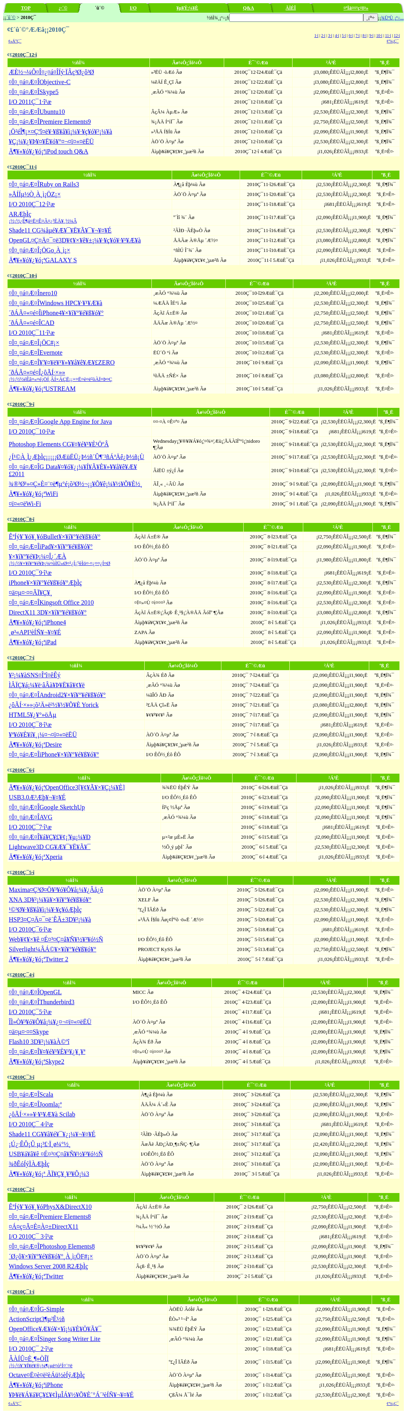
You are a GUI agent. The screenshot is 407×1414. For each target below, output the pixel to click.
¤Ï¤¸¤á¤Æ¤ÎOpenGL (35, 992)
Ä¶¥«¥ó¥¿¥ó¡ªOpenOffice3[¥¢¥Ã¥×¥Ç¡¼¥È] (67, 787)
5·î (344, 35)
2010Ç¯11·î (24, 167)
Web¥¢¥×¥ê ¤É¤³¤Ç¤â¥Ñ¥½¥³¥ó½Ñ (56, 939)
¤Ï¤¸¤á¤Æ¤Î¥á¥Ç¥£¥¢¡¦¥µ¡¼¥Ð (50, 837)
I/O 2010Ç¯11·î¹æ (31, 332)
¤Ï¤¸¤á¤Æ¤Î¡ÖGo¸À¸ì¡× (39, 250)
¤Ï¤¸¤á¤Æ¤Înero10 (33, 293)
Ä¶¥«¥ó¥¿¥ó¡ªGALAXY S (43, 260)
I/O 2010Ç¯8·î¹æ (30, 724)
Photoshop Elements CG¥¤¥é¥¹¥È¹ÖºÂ (59, 444)
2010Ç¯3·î (23, 1077)
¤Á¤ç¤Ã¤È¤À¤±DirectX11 (43, 1226)
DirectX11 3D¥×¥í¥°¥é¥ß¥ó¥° (48, 612)
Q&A (248, 8)
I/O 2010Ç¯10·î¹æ (32, 431)
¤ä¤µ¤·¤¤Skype (28, 1031)
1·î (316, 35)
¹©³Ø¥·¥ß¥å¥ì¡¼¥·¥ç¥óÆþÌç (45, 909)
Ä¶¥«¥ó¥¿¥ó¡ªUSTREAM (42, 388)
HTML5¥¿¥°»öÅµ (32, 714)
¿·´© (62, 8)
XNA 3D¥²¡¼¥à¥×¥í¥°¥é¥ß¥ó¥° (50, 899)
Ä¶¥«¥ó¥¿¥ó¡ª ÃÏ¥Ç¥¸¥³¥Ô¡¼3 (49, 1173)
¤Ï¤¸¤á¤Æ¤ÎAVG (30, 817)
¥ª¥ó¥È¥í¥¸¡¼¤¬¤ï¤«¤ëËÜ (43, 734)
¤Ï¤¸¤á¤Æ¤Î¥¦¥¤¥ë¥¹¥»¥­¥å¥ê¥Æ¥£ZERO (62, 362)
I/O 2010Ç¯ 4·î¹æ (31, 1124)
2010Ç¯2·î (23, 1189)
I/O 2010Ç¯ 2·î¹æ (31, 1348)
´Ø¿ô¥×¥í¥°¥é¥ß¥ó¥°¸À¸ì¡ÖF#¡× (51, 1256)
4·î (337, 35)
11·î (388, 35)
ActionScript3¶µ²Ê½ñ (37, 1319)
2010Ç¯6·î (23, 770)
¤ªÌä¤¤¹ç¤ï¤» (355, 8)
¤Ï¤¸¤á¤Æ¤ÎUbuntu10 (37, 111)
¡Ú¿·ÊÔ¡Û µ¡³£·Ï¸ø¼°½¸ (40, 1144)
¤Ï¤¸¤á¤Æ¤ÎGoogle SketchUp (47, 807)
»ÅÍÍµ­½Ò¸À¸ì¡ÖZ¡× (35, 194)
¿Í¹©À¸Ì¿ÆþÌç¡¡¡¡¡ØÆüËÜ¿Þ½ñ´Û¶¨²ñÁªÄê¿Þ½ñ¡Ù (76, 456)
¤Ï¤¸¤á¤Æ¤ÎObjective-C (40, 82)
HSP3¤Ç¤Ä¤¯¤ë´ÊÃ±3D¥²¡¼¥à (50, 919)
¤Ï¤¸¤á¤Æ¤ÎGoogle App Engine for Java (60, 421)
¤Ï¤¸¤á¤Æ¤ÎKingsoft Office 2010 (51, 602)
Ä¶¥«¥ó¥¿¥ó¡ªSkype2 (36, 1061)
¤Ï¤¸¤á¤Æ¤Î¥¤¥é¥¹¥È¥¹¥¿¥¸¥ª (47, 1051)
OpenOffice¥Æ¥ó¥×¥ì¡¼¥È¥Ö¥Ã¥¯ (55, 1329)
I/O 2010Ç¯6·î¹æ (30, 929)
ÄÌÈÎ (291, 8)
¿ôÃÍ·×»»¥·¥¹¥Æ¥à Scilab (42, 1114)
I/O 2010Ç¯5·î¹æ (30, 1012)
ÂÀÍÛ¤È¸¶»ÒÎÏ (40, 1361)
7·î (358, 35)
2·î (323, 35)
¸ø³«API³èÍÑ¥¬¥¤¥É (35, 632)
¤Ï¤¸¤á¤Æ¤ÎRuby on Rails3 (44, 184)
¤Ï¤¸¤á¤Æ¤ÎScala (31, 1094)
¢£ (9, 55)
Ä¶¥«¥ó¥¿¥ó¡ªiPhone (36, 1384)
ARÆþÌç (43, 217)
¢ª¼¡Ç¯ (393, 41)
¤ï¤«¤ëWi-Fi (25, 503)
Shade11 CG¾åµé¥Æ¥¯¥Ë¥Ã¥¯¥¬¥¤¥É (60, 230)
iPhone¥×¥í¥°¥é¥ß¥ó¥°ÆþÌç (45, 582)
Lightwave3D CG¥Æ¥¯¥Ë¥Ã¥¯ (50, 846)
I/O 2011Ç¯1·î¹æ (30, 101)
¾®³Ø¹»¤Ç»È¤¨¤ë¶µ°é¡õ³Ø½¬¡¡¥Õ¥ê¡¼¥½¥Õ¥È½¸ (75, 483)
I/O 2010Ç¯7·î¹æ (30, 827)
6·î (351, 35)
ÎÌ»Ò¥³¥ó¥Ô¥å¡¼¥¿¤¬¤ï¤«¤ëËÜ (50, 1021)
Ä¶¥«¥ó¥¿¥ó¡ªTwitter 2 (38, 959)
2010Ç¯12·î (24, 55)
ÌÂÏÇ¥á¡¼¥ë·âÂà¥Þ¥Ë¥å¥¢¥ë (47, 685)
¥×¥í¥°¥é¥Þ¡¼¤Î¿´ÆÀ (59, 559)
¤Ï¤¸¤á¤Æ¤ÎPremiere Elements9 (50, 121)
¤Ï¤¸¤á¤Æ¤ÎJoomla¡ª (35, 1104)
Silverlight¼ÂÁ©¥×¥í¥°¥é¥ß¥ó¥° (52, 949)
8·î (364, 35)
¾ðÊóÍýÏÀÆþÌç (29, 1163)
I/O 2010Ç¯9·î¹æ (30, 572)
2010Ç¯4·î (23, 975)
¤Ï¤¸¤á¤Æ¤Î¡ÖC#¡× (34, 342)
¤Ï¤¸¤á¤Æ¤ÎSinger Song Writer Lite (55, 1338)
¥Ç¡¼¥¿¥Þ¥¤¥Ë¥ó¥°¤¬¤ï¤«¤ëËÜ (51, 141)
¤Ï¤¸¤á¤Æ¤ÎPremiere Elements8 (50, 1216)
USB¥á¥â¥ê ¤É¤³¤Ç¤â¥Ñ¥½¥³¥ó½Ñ (56, 1154)
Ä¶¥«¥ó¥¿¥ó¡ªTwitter (36, 1276)
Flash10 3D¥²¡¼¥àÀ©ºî (39, 1041)
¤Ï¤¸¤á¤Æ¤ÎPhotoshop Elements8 (52, 1246)
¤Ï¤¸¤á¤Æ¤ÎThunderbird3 (41, 1002)
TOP (26, 8)
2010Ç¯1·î (23, 1292)
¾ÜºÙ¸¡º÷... (392, 18)
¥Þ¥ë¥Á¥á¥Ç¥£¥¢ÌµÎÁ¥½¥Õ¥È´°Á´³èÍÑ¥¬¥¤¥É (71, 1394)
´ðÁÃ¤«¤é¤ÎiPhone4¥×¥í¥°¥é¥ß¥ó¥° (56, 312)
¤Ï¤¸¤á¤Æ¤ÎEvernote (35, 352)
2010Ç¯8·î (23, 519)
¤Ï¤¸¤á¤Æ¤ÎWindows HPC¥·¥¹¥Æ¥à (55, 303)
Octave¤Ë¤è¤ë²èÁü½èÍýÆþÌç (47, 1375)
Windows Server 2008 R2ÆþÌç (48, 1266)
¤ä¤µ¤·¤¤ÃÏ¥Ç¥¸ (30, 592)
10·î (379, 35)
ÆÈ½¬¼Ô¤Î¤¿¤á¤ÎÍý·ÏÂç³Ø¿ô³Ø (51, 72)
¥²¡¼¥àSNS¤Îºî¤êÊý (34, 675)
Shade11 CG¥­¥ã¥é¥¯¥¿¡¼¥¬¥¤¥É (52, 1134)
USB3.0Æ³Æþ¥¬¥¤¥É (37, 797)
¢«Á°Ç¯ (14, 41)
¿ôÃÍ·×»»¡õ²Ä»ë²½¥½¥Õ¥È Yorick (54, 704)
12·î (397, 35)
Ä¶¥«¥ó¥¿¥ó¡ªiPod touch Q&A (48, 151)
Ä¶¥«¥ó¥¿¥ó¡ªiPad (32, 642)
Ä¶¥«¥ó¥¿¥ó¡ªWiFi (33, 493)
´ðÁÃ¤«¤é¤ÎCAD (31, 322)
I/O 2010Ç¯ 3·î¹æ (31, 1236)
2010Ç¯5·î (23, 872)
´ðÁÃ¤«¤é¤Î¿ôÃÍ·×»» (60, 375)
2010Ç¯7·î (23, 658)
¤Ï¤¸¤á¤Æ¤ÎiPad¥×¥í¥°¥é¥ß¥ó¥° (51, 546)
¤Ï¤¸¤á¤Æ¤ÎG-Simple (36, 1309)
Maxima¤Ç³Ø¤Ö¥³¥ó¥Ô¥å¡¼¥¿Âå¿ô (56, 889)
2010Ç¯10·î (24, 276)
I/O (133, 8)
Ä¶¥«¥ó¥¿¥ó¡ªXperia (35, 856)
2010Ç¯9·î (23, 404)
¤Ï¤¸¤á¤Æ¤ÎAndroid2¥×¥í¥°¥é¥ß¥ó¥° (57, 695)
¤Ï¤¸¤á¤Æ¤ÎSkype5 (33, 91)
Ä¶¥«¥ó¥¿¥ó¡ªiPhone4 (37, 622)
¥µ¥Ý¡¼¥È (187, 8)
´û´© (11, 17)
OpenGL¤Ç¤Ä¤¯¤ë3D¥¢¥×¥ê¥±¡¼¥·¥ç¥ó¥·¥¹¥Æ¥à (75, 240)
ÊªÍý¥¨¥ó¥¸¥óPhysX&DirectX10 (50, 1206)
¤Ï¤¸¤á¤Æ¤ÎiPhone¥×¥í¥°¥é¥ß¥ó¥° (54, 754)
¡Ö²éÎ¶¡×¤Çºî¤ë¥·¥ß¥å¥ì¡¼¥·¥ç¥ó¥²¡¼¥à (60, 131)
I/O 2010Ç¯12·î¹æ (32, 204)
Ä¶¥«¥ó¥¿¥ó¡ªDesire (35, 744)
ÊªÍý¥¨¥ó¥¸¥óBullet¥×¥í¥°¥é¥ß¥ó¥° (55, 536)
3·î (330, 35)
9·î (371, 35)
